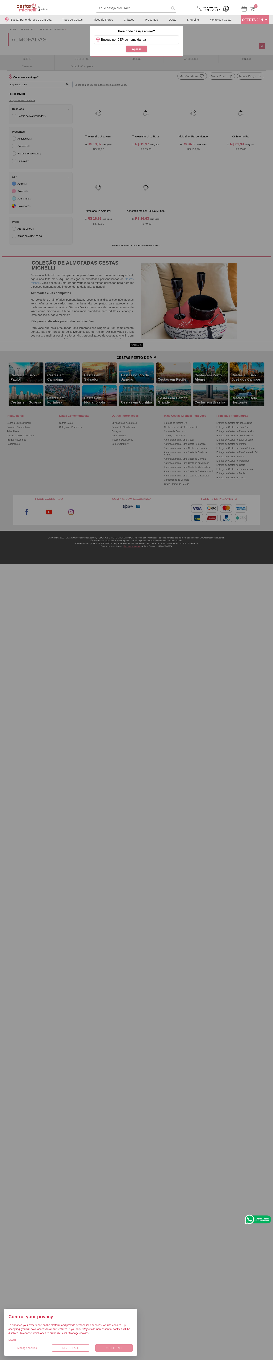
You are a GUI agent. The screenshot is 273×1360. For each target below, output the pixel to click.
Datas (172, 19)
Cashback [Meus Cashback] (226, 9)
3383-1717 (211, 9)
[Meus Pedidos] (244, 9)
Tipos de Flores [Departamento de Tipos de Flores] (103, 19)
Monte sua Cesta (220, 19)
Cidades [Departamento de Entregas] (129, 19)
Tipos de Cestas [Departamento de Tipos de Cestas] (72, 19)
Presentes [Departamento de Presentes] (151, 19)
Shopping (193, 19)
